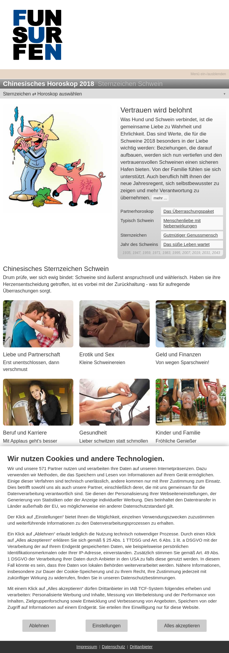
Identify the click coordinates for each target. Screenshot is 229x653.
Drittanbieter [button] (141, 646)
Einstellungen (106, 625)
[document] (114, 536)
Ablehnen (39, 625)
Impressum (86, 646)
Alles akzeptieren (182, 625)
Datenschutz (113, 646)
